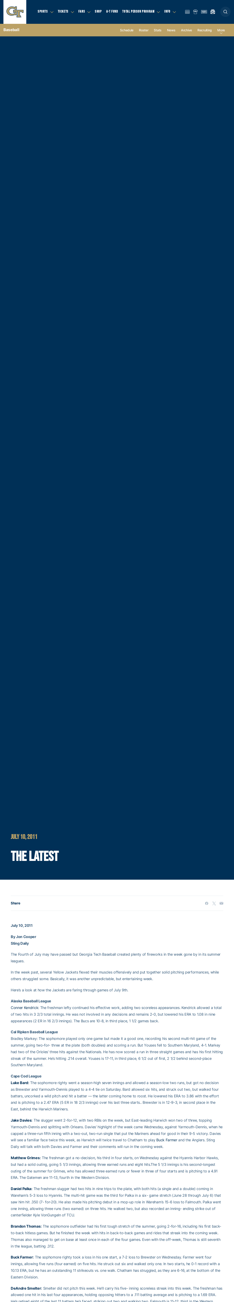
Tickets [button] (63, 11)
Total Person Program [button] (138, 11)
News (171, 30)
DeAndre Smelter (26, 1288)
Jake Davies (21, 1120)
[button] (225, 12)
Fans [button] (81, 11)
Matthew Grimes (25, 1158)
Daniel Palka (21, 1188)
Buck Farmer (166, 1140)
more (221, 30)
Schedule (126, 30)
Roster (143, 30)
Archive (186, 30)
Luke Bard (19, 1082)
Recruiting (204, 30)
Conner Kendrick (24, 1007)
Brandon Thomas (26, 1226)
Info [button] (167, 11)
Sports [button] (43, 11)
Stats (158, 30)
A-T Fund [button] (112, 11)
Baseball (11, 29)
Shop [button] (98, 11)
